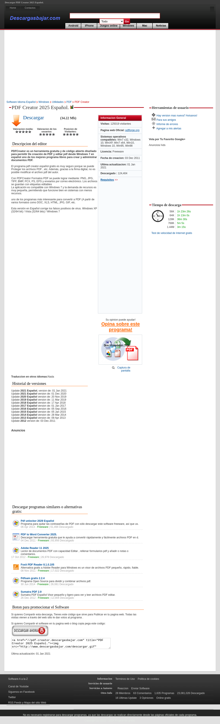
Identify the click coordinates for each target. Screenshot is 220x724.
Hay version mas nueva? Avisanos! (176, 115)
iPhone (89, 25)
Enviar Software (140, 690)
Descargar (33, 117)
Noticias (161, 25)
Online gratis (163, 699)
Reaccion (123, 690)
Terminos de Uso (125, 680)
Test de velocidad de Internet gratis (171, 233)
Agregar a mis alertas (168, 128)
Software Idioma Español (21, 101)
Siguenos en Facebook (21, 693)
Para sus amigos (166, 119)
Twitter (12, 699)
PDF (69, 101)
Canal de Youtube (18, 688)
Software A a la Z (18, 680)
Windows (128, 25)
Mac (144, 25)
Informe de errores (167, 124)
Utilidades (57, 101)
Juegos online (109, 25)
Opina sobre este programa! (120, 326)
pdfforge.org (132, 130)
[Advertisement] (110, 65)
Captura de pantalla (123, 369)
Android (73, 25)
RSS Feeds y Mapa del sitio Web (27, 704)
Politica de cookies (148, 680)
